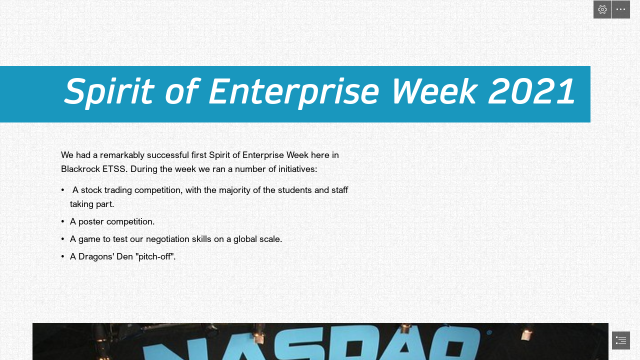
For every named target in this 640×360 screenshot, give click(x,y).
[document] (320, 180)
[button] (603, 9)
